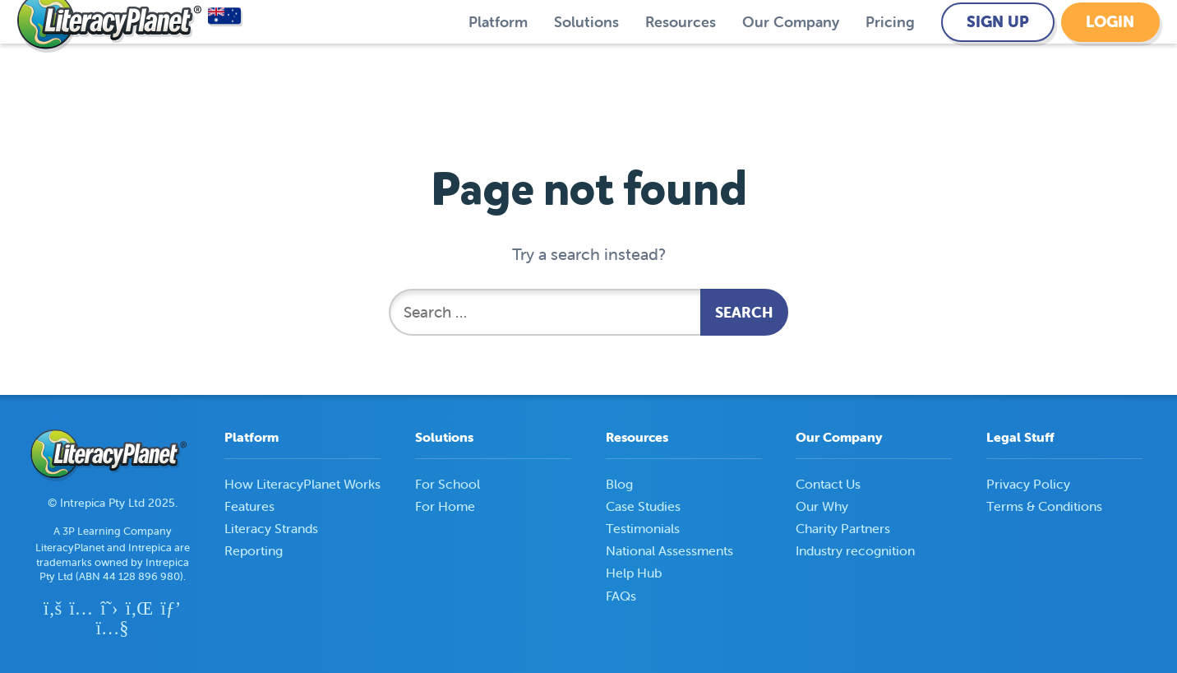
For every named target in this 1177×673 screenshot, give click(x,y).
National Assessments (669, 550)
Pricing (890, 52)
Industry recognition (855, 550)
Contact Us (828, 484)
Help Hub (634, 572)
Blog (619, 484)
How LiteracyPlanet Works (302, 484)
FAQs (621, 595)
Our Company (790, 52)
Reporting (253, 550)
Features (249, 506)
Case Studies (643, 506)
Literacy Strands (271, 528)
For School (447, 484)
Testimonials (643, 528)
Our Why (822, 506)
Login (1110, 52)
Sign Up (998, 52)
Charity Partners (843, 528)
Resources (680, 52)
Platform (498, 52)
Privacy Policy (1028, 484)
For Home (445, 506)
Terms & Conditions (1044, 506)
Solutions (586, 52)
